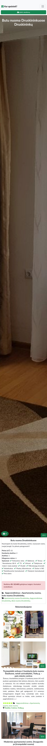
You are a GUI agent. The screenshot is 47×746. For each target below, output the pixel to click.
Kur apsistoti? (9, 6)
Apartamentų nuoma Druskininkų (16, 598)
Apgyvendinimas (22, 703)
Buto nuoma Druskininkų (21, 601)
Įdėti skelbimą (23, 12)
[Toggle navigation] (43, 6)
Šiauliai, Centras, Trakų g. (14, 708)
